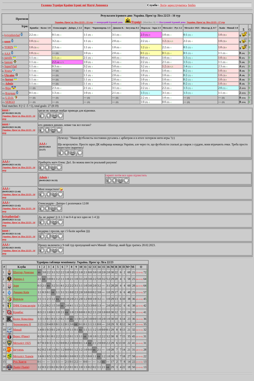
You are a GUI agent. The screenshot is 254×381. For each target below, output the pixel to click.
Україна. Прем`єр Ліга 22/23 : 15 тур (74, 22)
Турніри (57, 5)
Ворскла (18, 298)
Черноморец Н (22, 324)
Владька (10, 93)
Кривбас (18, 312)
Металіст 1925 (22, 342)
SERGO (10, 101)
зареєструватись (177, 5)
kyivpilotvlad (12, 35)
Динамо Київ (21, 292)
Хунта (8, 70)
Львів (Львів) (21, 367)
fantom (8, 62)
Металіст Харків (23, 356)
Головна (46, 5)
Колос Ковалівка (23, 318)
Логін (163, 5)
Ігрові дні (80, 5)
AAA (7, 53)
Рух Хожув (19, 361)
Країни (68, 5)
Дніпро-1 (18, 278)
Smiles (192, 5)
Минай (17, 329)
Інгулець (18, 349)
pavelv (8, 57)
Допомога (101, 5)
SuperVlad (10, 66)
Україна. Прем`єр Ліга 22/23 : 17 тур (206, 22)
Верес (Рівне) (21, 336)
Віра (8, 88)
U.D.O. (9, 97)
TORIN (8, 47)
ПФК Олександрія (24, 305)
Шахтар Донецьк (23, 272)
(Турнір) (133, 22)
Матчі (91, 5)
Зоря (16, 285)
